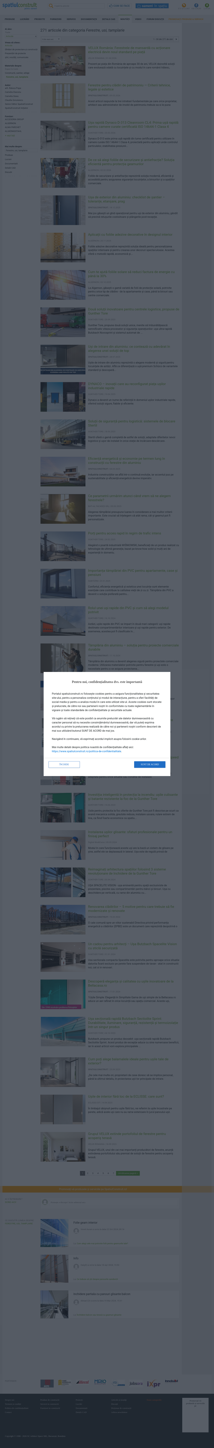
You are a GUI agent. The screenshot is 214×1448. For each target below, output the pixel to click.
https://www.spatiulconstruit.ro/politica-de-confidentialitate (86, 751)
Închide (64, 764)
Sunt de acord (150, 764)
